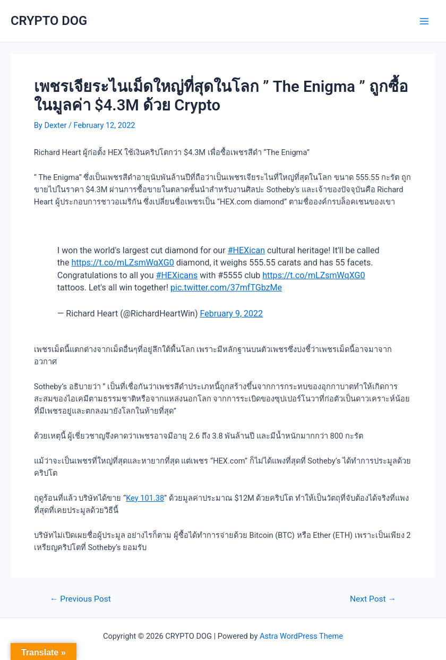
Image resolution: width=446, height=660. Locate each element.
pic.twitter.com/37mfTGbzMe (226, 287)
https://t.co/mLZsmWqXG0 (122, 263)
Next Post (373, 599)
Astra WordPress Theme (301, 636)
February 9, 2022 (231, 313)
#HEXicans (177, 275)
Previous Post (80, 599)
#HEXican (246, 250)
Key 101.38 (145, 498)
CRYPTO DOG (49, 20)
